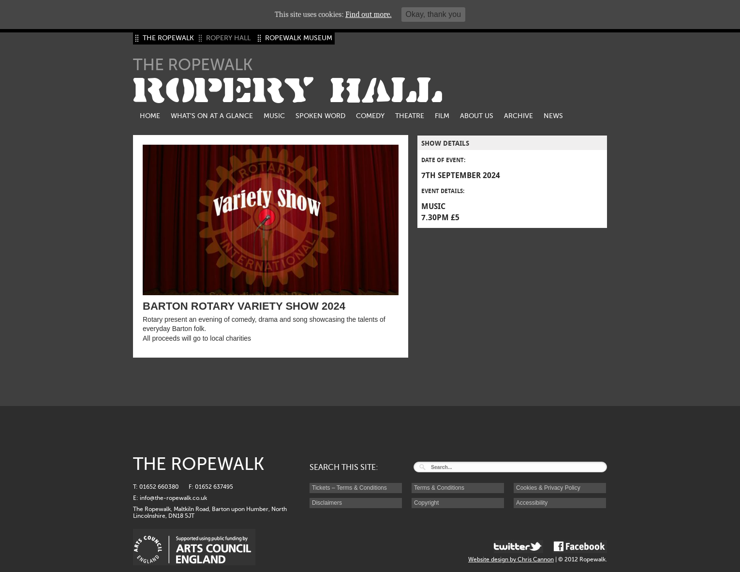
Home (150, 116)
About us (476, 116)
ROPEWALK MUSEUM (298, 38)
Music (274, 116)
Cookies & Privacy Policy (548, 487)
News (553, 116)
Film (442, 116)
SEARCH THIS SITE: (344, 467)
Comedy (370, 116)
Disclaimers (327, 502)
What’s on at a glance (212, 116)
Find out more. (368, 14)
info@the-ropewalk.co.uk (173, 498)
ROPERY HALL (288, 91)
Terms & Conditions (439, 487)
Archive (518, 116)
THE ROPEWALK (168, 38)
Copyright (426, 502)
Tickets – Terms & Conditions (349, 487)
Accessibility (532, 502)
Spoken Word (320, 116)
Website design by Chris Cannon (511, 559)
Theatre (409, 116)
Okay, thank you (433, 14)
